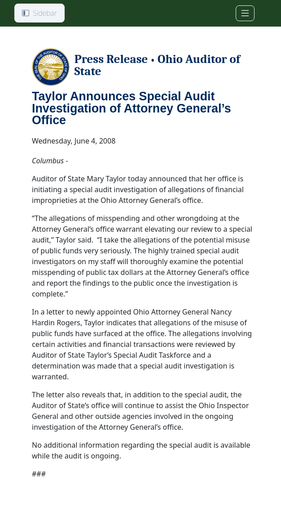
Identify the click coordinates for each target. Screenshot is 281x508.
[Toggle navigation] (245, 13)
